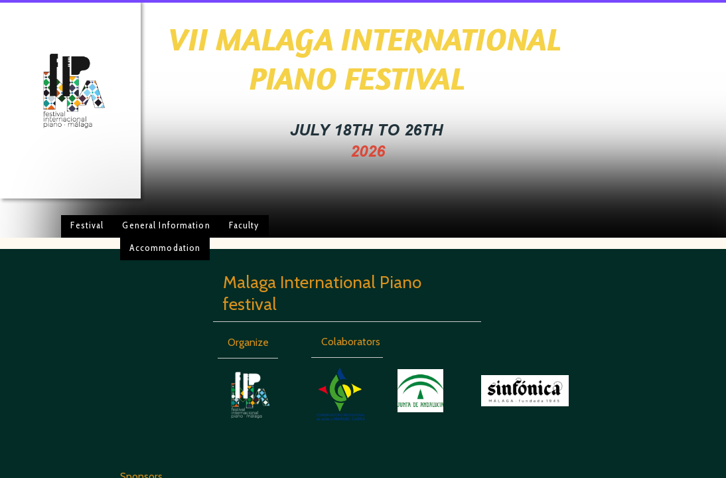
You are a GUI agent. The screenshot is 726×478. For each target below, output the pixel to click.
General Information (166, 225)
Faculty (244, 225)
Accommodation (165, 248)
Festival (87, 225)
